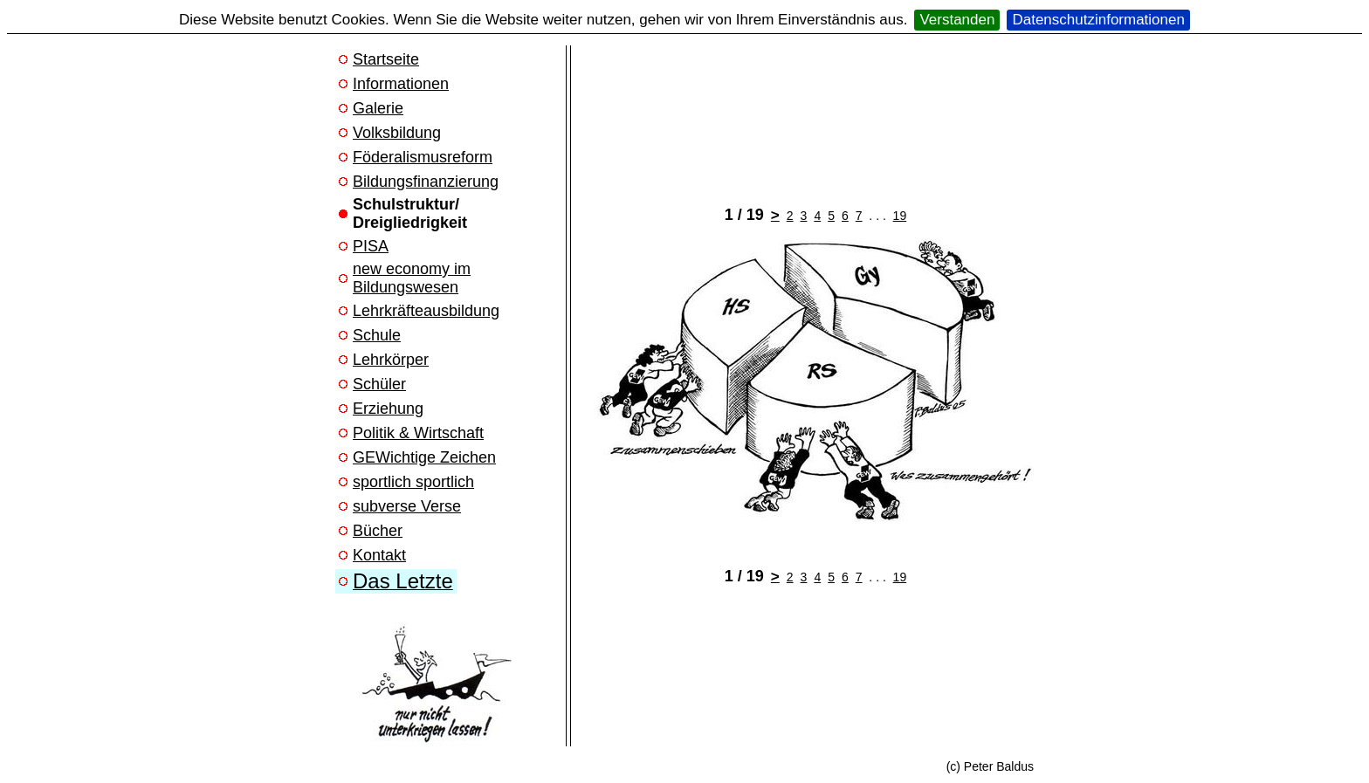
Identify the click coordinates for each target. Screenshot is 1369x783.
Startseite (386, 59)
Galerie (378, 108)
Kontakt (379, 555)
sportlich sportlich (413, 482)
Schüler (379, 384)
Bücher (377, 530)
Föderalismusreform (422, 157)
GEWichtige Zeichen (424, 457)
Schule (377, 335)
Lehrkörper (391, 359)
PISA (371, 246)
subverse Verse (407, 506)
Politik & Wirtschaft (418, 433)
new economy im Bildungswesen (412, 278)
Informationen (401, 84)
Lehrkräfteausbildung (426, 310)
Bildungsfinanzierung (426, 181)
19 (900, 216)
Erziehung (388, 408)
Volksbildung (397, 132)
